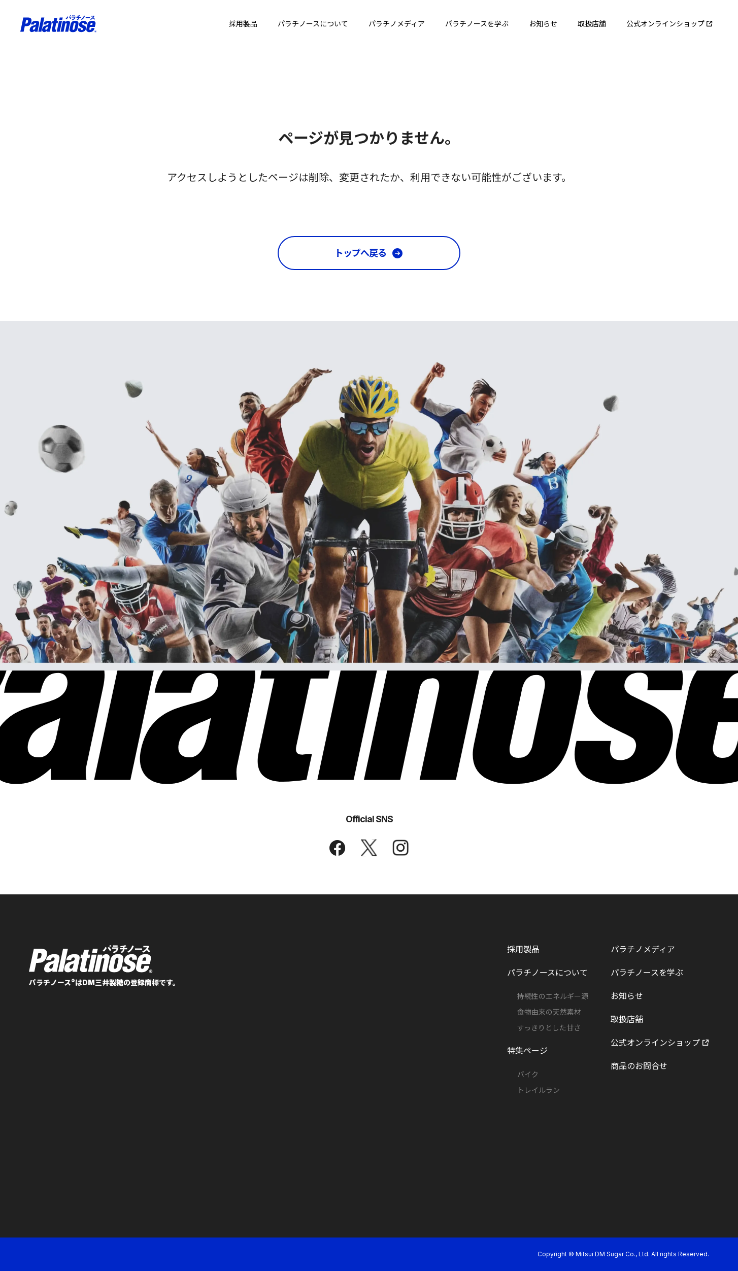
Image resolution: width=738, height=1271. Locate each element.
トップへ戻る (360, 253)
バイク (528, 1074)
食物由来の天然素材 (549, 1012)
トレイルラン (538, 1090)
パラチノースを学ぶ (647, 972)
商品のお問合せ (639, 1066)
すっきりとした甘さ (549, 1027)
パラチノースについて (547, 972)
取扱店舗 (627, 1019)
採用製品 (523, 949)
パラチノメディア (643, 949)
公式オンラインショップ (660, 1043)
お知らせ (627, 996)
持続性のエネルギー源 (552, 996)
